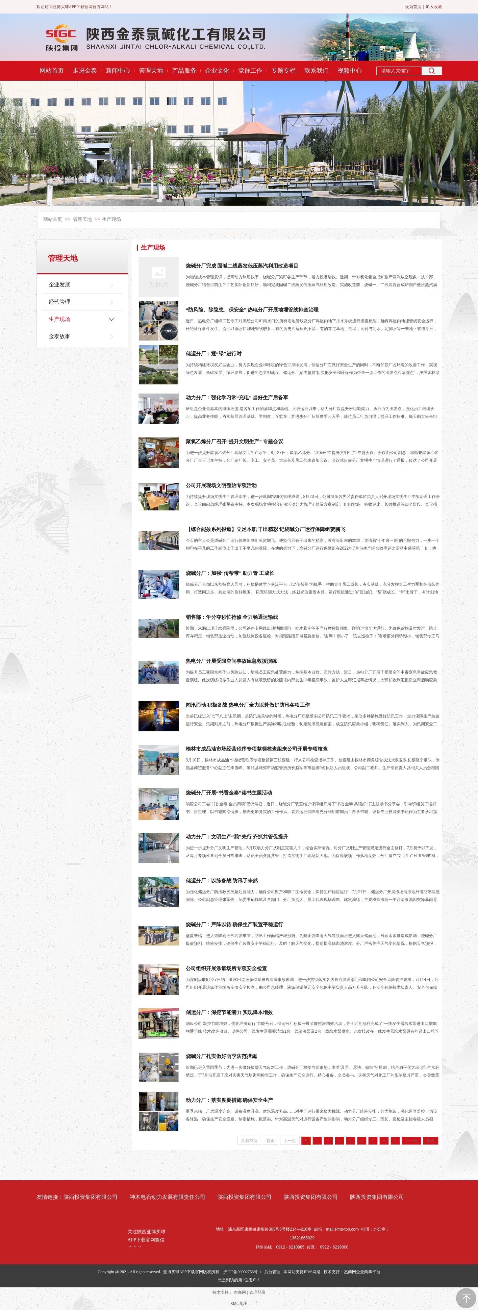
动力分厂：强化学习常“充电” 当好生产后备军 (237, 397)
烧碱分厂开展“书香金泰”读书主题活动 (229, 793)
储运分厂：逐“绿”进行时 (214, 353)
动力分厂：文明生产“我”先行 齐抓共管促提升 (237, 836)
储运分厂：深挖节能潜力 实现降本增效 (229, 1012)
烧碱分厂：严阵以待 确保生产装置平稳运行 (234, 924)
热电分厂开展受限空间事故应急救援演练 (231, 661)
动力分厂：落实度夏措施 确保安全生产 (229, 1100)
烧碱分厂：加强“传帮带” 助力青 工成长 (230, 573)
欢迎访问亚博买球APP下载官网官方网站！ (74, 6)
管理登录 (257, 1292)
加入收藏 (434, 6)
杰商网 (240, 1292)
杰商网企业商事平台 (362, 1271)
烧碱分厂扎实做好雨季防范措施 (221, 1056)
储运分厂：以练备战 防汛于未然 (222, 880)
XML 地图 (239, 1303)
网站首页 (52, 219)
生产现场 (111, 219)
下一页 (411, 1140)
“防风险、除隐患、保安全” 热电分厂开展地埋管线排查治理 (252, 309)
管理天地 (82, 219)
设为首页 (413, 6)
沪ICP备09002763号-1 (242, 1271)
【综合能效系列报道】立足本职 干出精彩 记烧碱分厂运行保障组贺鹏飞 (266, 529)
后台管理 (272, 1271)
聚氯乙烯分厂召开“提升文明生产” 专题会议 (234, 441)
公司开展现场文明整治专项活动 (221, 485)
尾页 (431, 1140)
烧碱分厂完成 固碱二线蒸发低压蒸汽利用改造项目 (242, 266)
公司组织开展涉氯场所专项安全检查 (226, 968)
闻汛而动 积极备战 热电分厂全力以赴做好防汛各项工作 (248, 705)
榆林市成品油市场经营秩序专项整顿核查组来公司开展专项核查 (257, 749)
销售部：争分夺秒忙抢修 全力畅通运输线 (232, 617)
